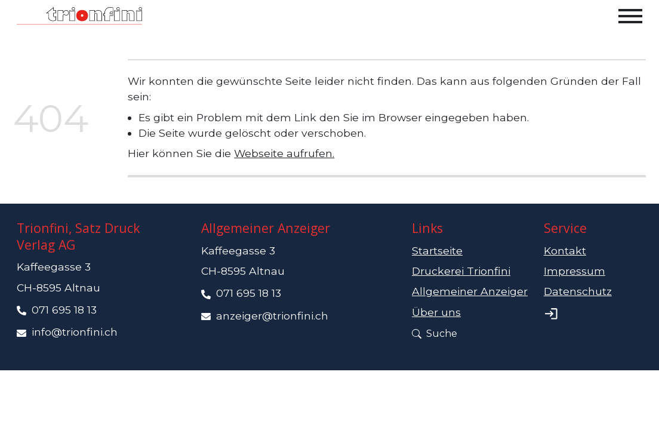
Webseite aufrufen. (284, 153)
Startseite (437, 250)
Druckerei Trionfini (461, 271)
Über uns (436, 312)
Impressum (574, 271)
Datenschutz (578, 291)
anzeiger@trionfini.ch (272, 315)
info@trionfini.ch (75, 331)
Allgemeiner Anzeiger (470, 291)
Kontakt (565, 250)
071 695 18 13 (64, 309)
